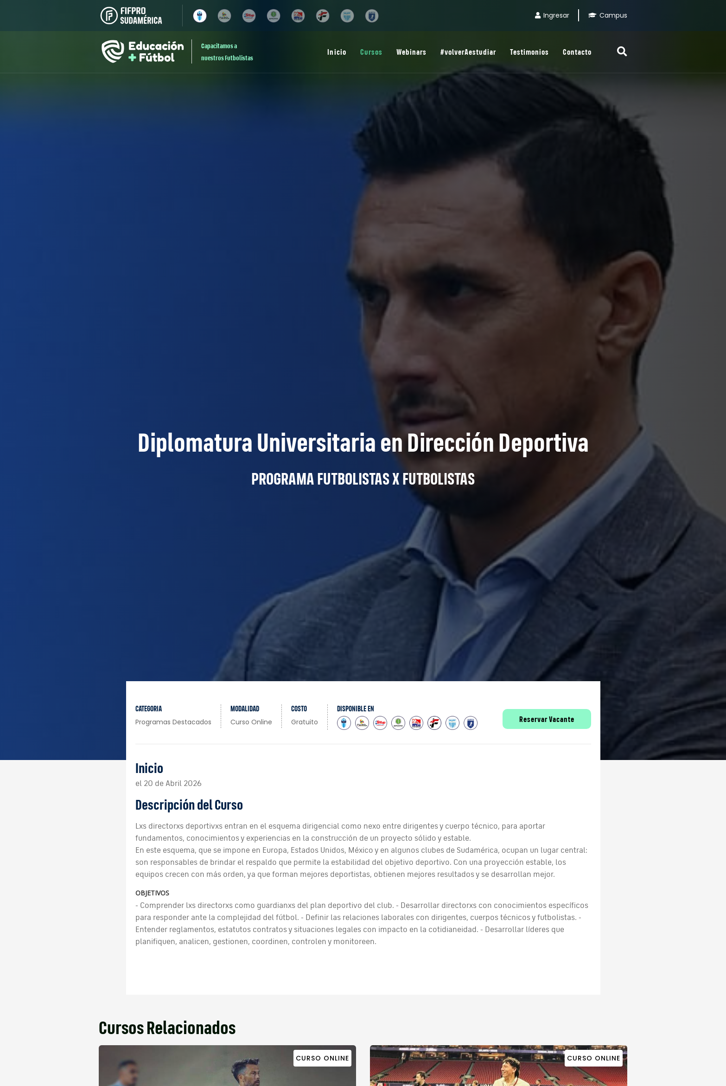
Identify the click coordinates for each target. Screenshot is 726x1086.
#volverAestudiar (468, 52)
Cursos (371, 52)
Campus (607, 15)
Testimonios (529, 52)
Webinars (411, 52)
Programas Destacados (173, 722)
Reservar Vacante (546, 719)
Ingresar (552, 15)
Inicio (336, 52)
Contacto (577, 52)
